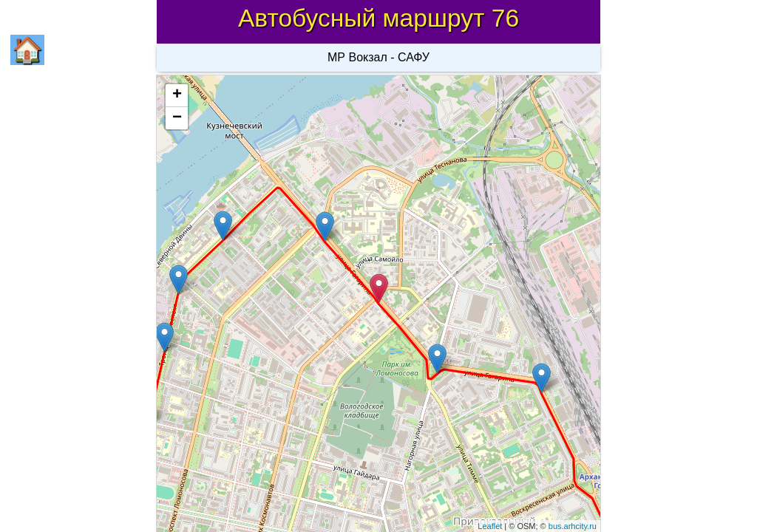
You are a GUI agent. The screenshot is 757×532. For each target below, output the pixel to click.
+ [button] (177, 95)
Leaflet (490, 526)
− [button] (177, 118)
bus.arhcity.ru (573, 526)
